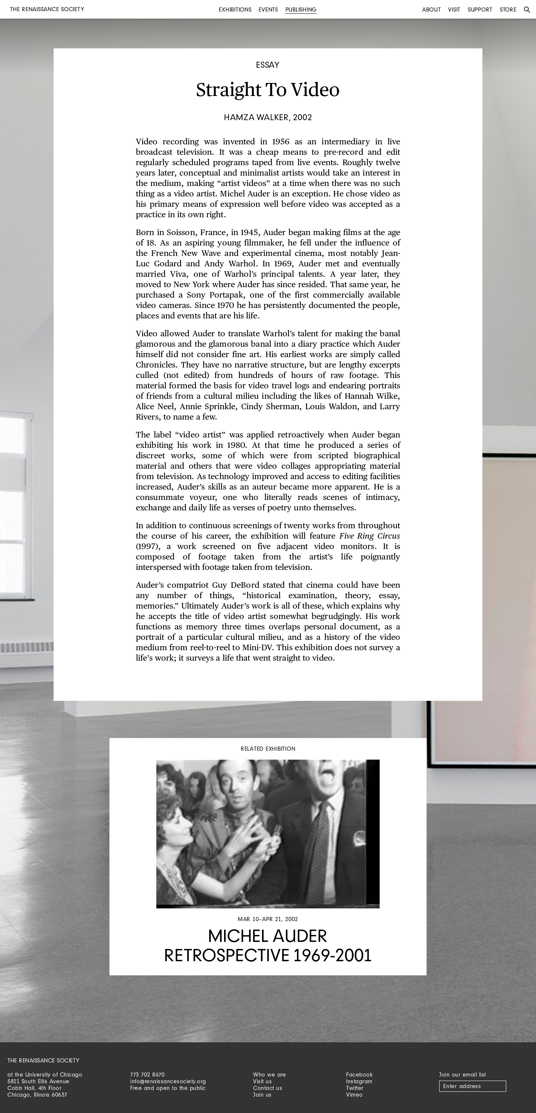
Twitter (355, 1087)
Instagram (359, 1081)
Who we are (269, 1074)
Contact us (267, 1087)
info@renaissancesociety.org (168, 1081)
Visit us (262, 1081)
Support (480, 9)
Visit (454, 9)
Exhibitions (235, 9)
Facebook (359, 1074)
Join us (262, 1094)
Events (268, 9)
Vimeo (354, 1094)
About (431, 9)
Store (508, 9)
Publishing (301, 9)
